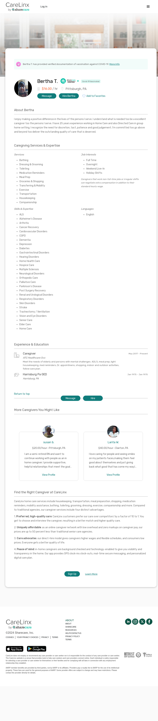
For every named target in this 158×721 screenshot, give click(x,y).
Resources (71, 630)
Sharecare (70, 627)
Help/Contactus (73, 633)
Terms (68, 640)
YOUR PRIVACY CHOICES (27, 637)
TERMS (55, 637)
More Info (114, 64)
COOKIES (10, 637)
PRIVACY (45, 637)
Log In (43, 6)
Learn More (91, 574)
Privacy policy (72, 636)
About (68, 624)
